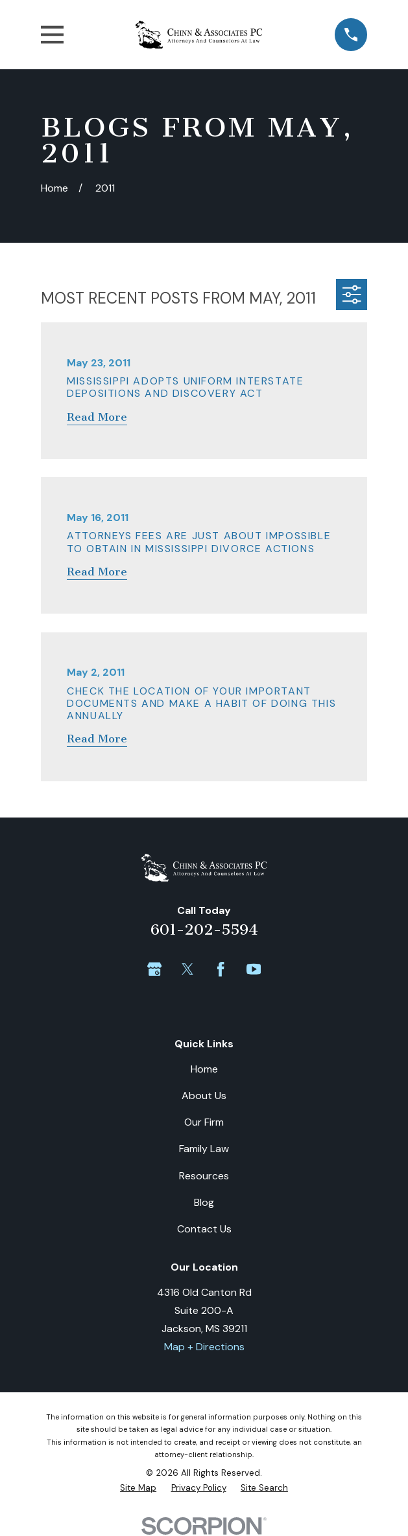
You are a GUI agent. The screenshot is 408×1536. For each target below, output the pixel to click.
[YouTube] (253, 969)
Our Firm (204, 1122)
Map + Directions (204, 1346)
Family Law (204, 1148)
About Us (204, 1095)
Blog (204, 1202)
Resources (204, 1176)
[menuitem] (138, 1487)
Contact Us (204, 1229)
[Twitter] (187, 969)
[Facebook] (220, 969)
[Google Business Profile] (154, 969)
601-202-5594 (204, 930)
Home (204, 1069)
